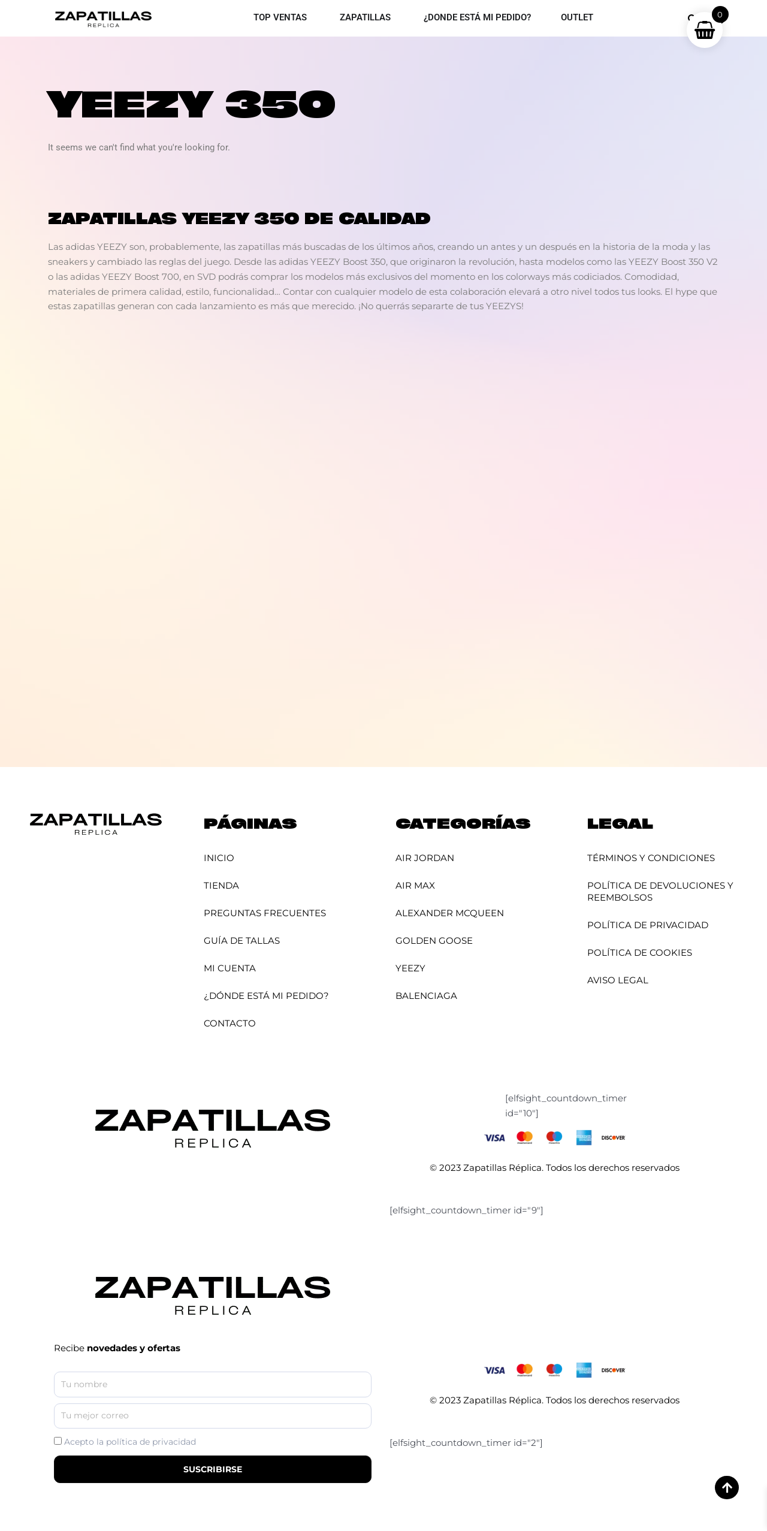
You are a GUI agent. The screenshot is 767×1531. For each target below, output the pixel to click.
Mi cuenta (230, 968)
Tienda (221, 885)
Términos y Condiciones (651, 857)
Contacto (230, 1023)
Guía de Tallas (242, 940)
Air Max (415, 885)
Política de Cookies (639, 952)
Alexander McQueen (449, 913)
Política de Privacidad (647, 925)
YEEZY (410, 968)
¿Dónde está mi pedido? (266, 995)
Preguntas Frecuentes (265, 913)
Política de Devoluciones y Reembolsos (660, 891)
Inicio (219, 857)
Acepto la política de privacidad (130, 1441)
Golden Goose (434, 940)
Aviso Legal (617, 980)
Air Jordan (424, 857)
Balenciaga (426, 995)
